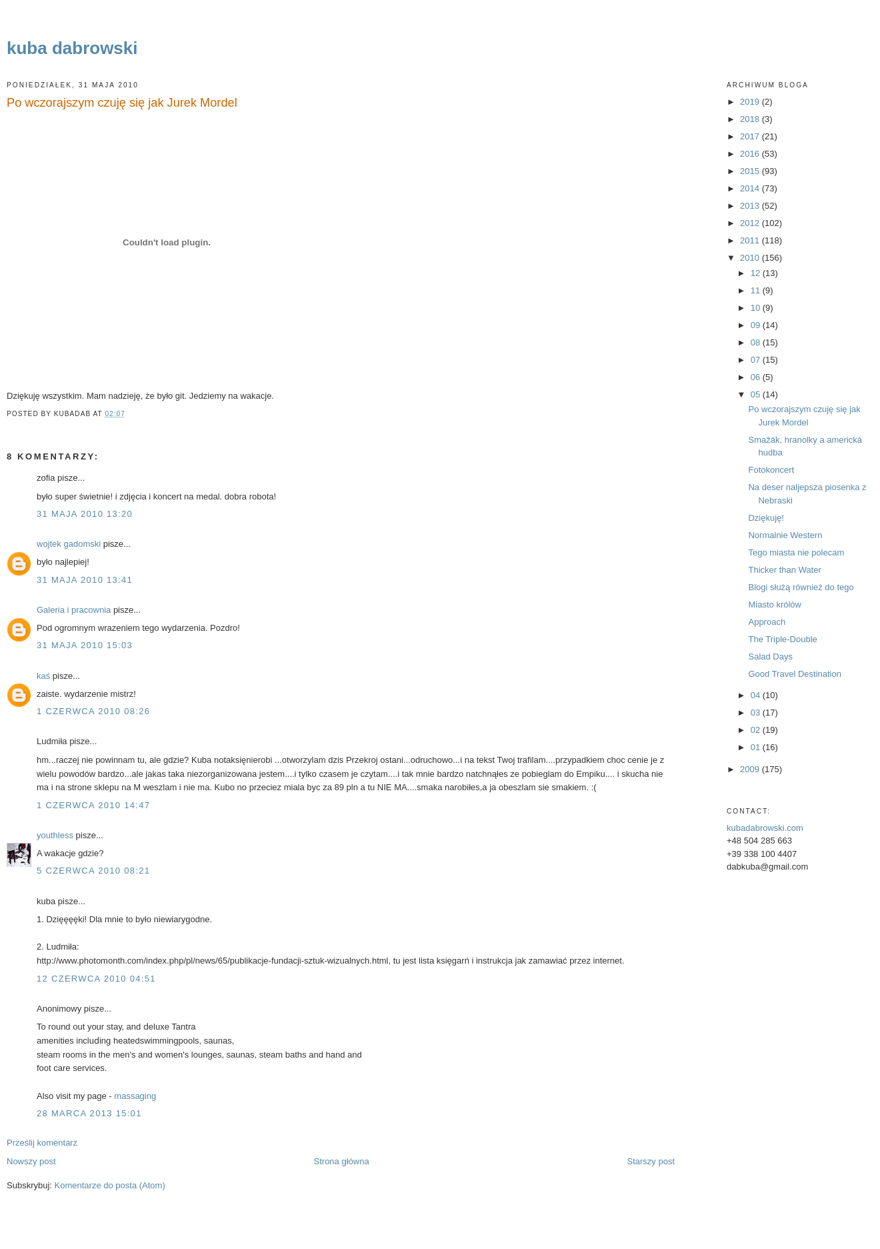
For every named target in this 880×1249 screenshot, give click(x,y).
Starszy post (651, 1161)
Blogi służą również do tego (800, 587)
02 (757, 730)
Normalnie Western (785, 535)
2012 (751, 223)
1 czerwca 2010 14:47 (93, 805)
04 (757, 695)
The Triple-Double (782, 639)
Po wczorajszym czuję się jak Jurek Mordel (122, 102)
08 (757, 342)
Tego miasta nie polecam (796, 552)
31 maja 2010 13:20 (85, 514)
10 (757, 308)
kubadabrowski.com (765, 828)
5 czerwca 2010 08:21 (93, 871)
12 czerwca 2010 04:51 (96, 979)
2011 (751, 240)
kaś (43, 676)
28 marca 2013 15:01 (89, 1113)
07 (757, 360)
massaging (135, 1096)
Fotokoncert (771, 470)
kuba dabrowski (72, 48)
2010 (751, 258)
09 (757, 325)
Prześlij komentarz (42, 1143)
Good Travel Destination (794, 674)
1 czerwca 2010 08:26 (93, 711)
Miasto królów (774, 604)
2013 (751, 206)
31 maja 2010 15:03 (85, 645)
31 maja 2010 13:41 (85, 580)
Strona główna (341, 1161)
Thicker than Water (784, 570)
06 (757, 377)
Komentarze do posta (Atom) (110, 1185)
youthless (55, 835)
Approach (766, 622)
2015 (751, 171)
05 (757, 394)
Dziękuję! (765, 518)
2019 (751, 102)
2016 (751, 154)
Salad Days (770, 657)
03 (757, 713)
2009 (751, 769)
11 (757, 290)
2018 (751, 119)
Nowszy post (31, 1161)
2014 (751, 188)
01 (757, 747)
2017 (751, 136)
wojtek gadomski (69, 544)
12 (757, 273)
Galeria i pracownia (74, 610)
